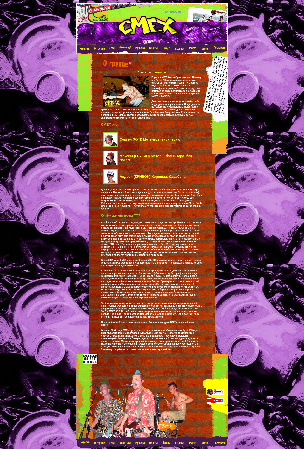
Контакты (160, 72)
